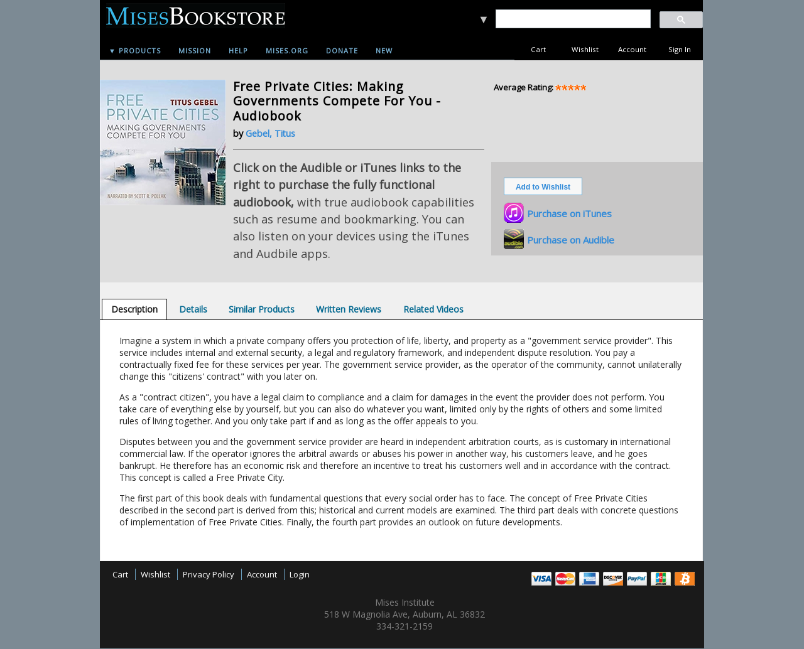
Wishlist (585, 49)
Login (300, 574)
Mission (194, 50)
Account (632, 49)
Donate (342, 50)
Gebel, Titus (270, 133)
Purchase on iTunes (569, 213)
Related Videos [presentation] (433, 309)
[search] (572, 19)
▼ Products (135, 50)
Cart (538, 49)
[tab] (134, 309)
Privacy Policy (208, 574)
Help (238, 50)
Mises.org (287, 50)
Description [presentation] (134, 309)
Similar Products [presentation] (262, 309)
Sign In (679, 49)
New (384, 50)
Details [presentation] (193, 309)
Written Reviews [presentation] (348, 309)
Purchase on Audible (570, 239)
